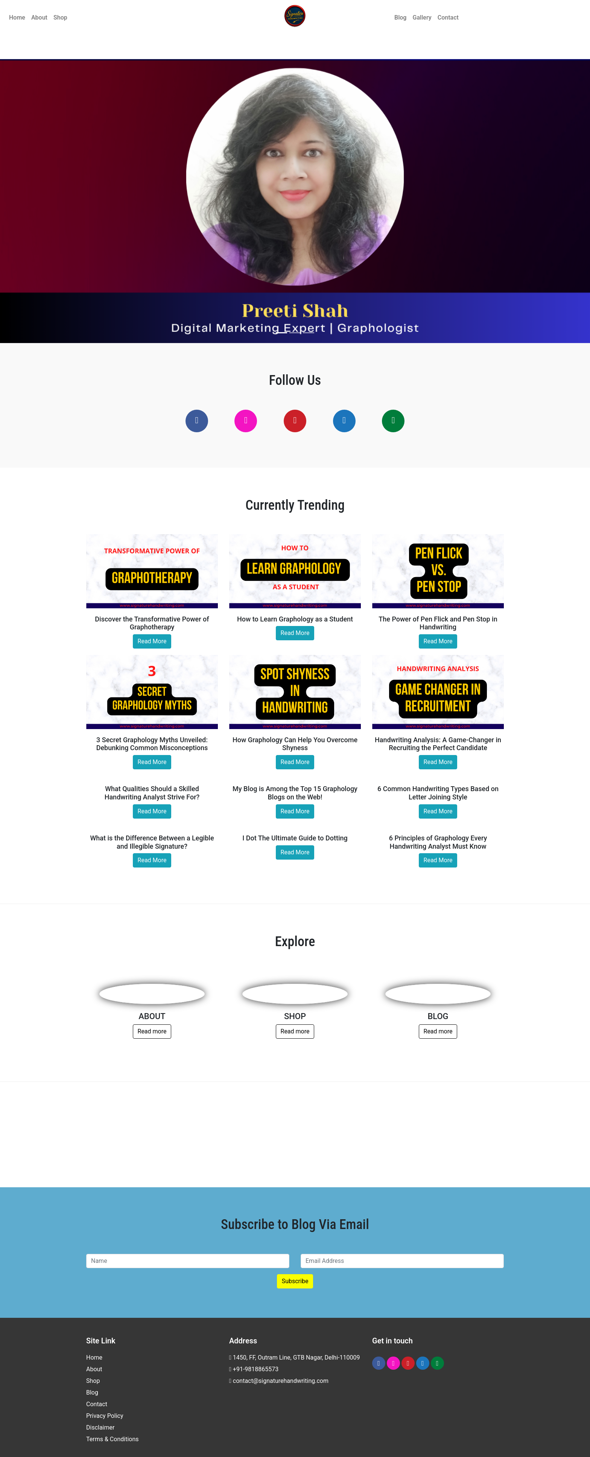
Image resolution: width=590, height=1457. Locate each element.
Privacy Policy (104, 1415)
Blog (400, 17)
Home (17, 17)
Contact (448, 17)
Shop (60, 17)
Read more (152, 1031)
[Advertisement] (295, 1134)
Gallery (421, 17)
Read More (152, 641)
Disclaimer (100, 1427)
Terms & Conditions (112, 1439)
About (39, 17)
